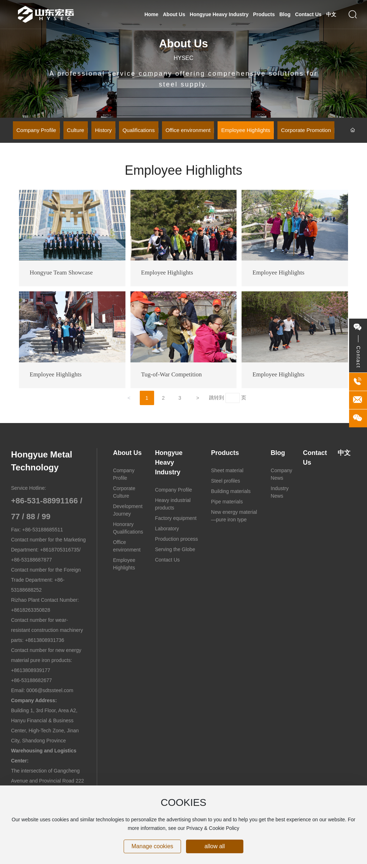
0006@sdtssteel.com (50, 690)
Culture (75, 130)
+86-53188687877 (31, 560)
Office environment (188, 130)
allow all (214, 846)
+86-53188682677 (31, 680)
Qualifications (139, 130)
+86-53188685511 (42, 529)
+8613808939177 (30, 670)
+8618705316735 (59, 550)
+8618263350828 (30, 610)
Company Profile (36, 130)
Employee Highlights (245, 130)
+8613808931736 (44, 640)
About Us (183, 43)
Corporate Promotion (306, 130)
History (103, 130)
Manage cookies (152, 846)
